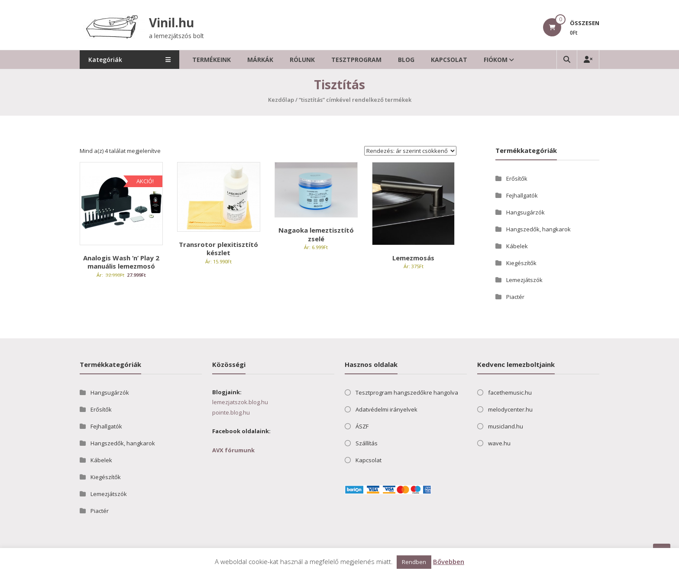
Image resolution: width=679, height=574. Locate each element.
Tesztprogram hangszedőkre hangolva (407, 392)
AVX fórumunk (233, 450)
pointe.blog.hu (231, 412)
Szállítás (367, 443)
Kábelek (517, 246)
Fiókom (496, 59)
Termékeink (211, 59)
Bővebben (448, 561)
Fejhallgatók (522, 195)
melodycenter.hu (510, 409)
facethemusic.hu (510, 392)
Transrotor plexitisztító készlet (218, 248)
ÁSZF (362, 426)
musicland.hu (505, 426)
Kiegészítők (521, 263)
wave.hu (499, 443)
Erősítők (516, 178)
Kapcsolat (449, 59)
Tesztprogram (356, 59)
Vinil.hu (171, 22)
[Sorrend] (410, 151)
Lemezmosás (413, 257)
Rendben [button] (414, 562)
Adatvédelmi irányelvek (386, 409)
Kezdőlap (281, 100)
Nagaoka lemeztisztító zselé (316, 234)
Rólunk (302, 59)
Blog (406, 59)
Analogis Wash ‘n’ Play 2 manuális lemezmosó (121, 262)
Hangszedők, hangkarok (538, 229)
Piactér (515, 297)
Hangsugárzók (525, 212)
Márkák (260, 59)
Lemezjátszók (524, 280)
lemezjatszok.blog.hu (240, 402)
